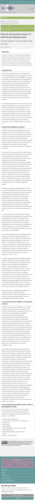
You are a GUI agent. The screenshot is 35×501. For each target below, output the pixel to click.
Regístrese (18, 2)
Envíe (23, 2)
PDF (26, 26)
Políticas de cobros (6, 478)
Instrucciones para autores (8, 480)
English (32, 2)
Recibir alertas (5, 475)
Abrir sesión (12, 2)
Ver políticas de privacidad (17, 495)
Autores (9, 464)
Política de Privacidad (7, 491)
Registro (3, 472)
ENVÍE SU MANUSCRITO (17, 460)
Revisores (25, 464)
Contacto (28, 2)
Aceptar (17, 498)
